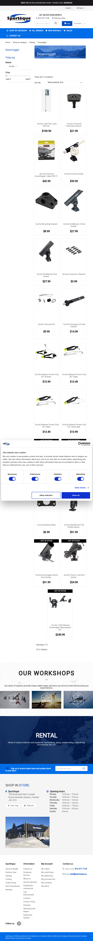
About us (27, 878)
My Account (47, 864)
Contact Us (14, 36)
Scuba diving (10, 883)
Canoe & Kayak (11, 869)
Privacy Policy (29, 902)
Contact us (27, 869)
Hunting (8, 876)
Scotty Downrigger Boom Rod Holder (46, 576)
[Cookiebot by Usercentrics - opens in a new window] (79, 444)
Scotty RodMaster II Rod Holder (74, 225)
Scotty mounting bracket (46, 224)
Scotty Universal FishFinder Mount (73, 124)
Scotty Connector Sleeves (73, 274)
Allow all (75, 495)
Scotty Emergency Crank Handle (74, 325)
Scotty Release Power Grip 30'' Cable (74, 375)
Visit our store (59, 18)
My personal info (48, 879)
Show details (80, 488)
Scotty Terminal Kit (46, 324)
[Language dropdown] (69, 8)
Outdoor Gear (10, 872)
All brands (37, 30)
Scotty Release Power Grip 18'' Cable (47, 425)
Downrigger (12, 49)
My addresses (47, 876)
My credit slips (47, 872)
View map (14, 805)
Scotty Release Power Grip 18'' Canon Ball (74, 425)
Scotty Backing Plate (46, 525)
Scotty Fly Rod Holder (73, 174)
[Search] (46, 23)
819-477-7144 (43, 18)
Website (30, 805)
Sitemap (26, 905)
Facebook (19, 923)
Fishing (8, 879)
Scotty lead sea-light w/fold (47, 124)
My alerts (45, 886)
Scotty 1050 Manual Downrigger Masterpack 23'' (60, 627)
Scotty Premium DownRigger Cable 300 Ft (46, 175)
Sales (69, 30)
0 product (79, 23)
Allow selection (46, 495)
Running (8, 889)
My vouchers (46, 883)
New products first (65, 82)
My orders (45, 869)
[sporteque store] (27, 832)
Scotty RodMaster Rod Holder (47, 275)
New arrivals (54, 30)
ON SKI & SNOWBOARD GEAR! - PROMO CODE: (46, 3)
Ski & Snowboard (12, 886)
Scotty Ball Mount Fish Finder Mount (74, 526)
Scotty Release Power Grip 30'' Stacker (47, 375)
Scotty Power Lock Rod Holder (74, 576)
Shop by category (18, 30)
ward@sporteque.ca (78, 874)
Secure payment (30, 882)
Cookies (26, 898)
